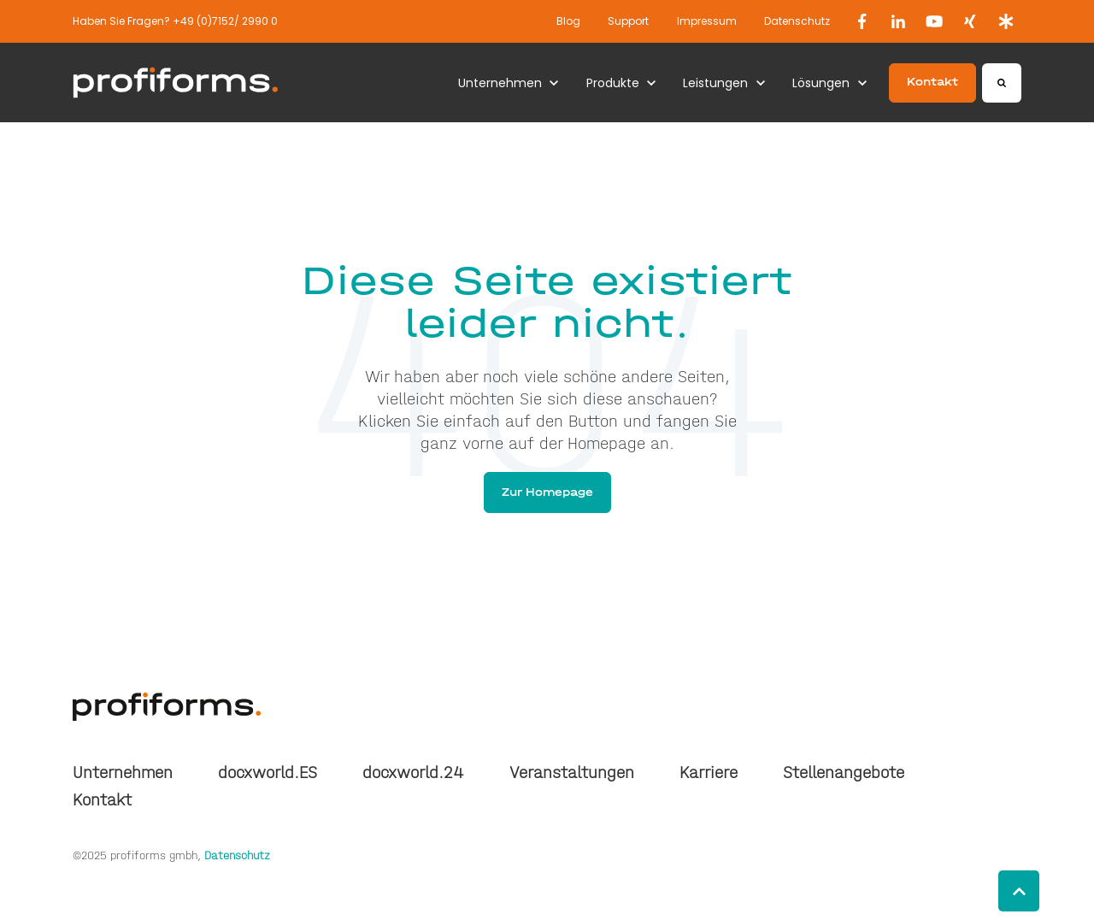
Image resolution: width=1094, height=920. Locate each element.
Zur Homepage (547, 492)
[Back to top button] (1018, 890)
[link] (862, 21)
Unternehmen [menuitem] (123, 772)
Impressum (707, 21)
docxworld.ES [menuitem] (267, 772)
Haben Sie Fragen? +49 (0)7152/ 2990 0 (175, 21)
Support (628, 21)
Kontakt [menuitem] (102, 800)
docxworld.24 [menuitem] (412, 772)
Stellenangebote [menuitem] (843, 772)
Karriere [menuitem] (708, 772)
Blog (568, 21)
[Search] (1001, 83)
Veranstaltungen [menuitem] (571, 772)
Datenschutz (797, 21)
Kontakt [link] (932, 81)
